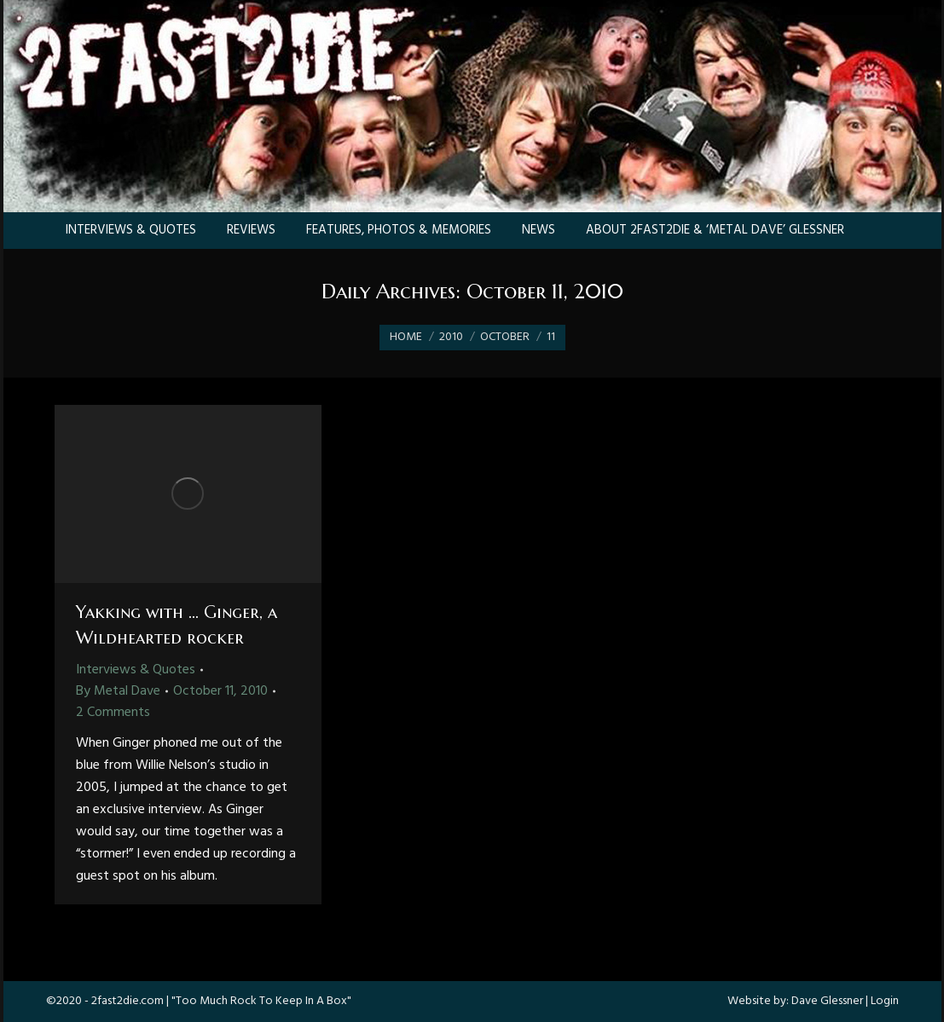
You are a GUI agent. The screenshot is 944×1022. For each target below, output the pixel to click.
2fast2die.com (127, 1001)
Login (885, 1001)
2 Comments (113, 712)
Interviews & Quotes (135, 670)
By (118, 691)
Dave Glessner (827, 1001)
